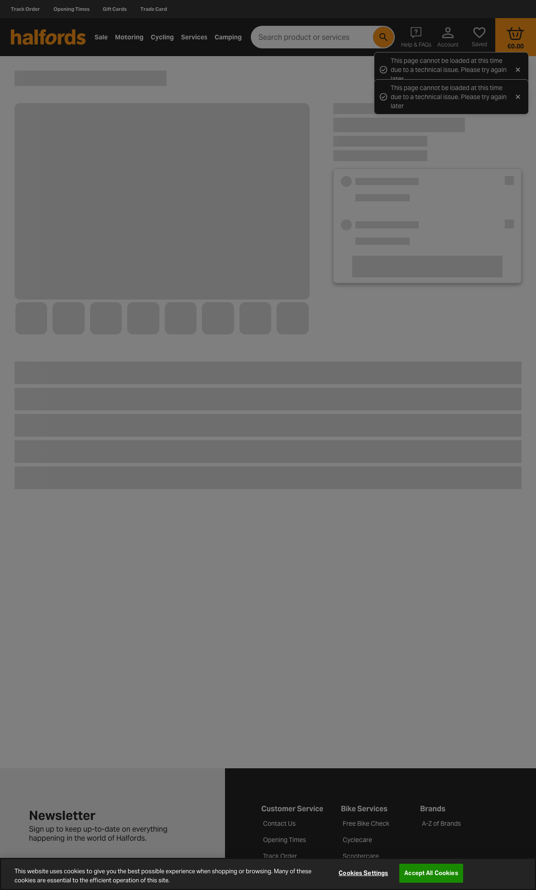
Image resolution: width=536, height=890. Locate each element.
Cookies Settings (363, 873)
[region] (268, 874)
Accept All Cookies (431, 873)
